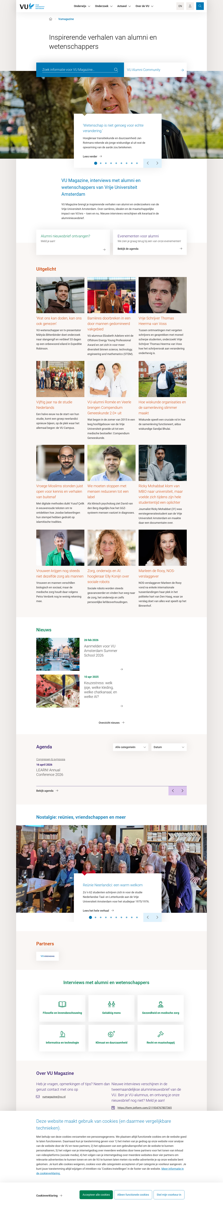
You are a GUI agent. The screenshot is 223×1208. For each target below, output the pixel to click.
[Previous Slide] (147, 163)
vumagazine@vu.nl (53, 1096)
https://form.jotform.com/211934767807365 (145, 1107)
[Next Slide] (157, 163)
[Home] (50, 19)
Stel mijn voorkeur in (169, 1196)
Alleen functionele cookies (131, 1196)
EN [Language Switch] (180, 6)
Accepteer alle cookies (91, 1196)
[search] (116, 70)
